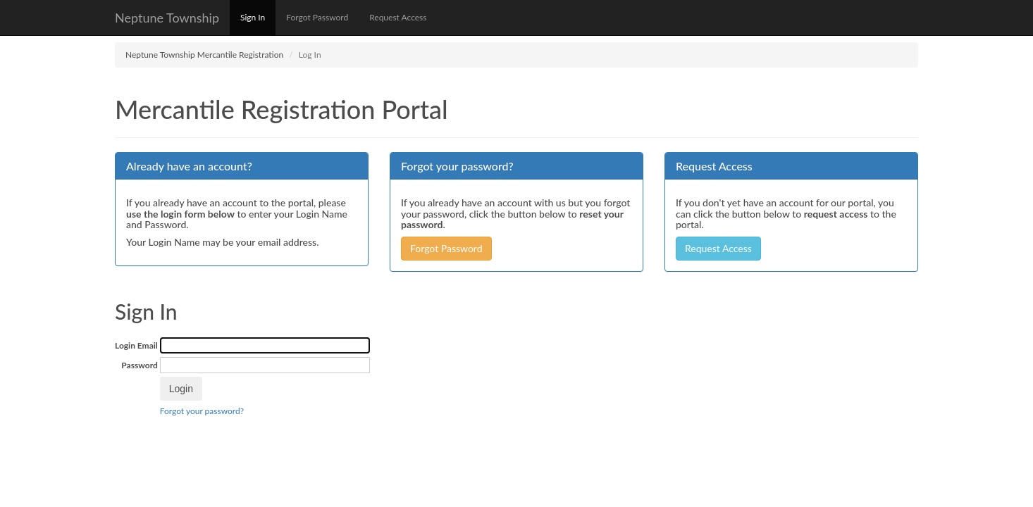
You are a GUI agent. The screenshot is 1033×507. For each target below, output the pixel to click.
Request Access (397, 17)
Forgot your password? (202, 411)
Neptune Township (167, 17)
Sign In (252, 17)
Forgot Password (317, 17)
